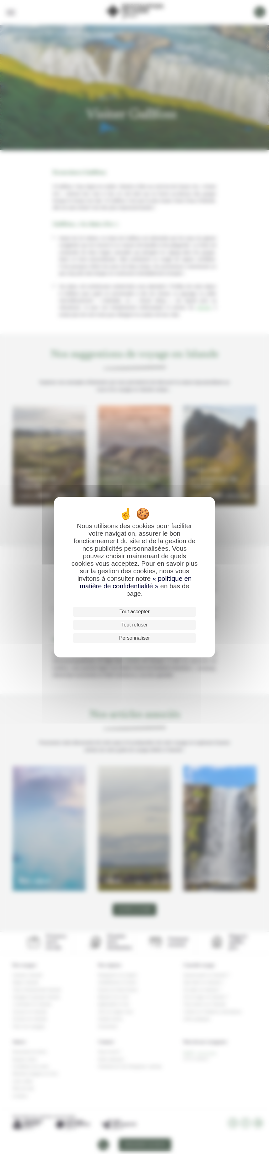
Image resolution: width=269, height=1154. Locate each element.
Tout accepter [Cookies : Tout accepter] (134, 611)
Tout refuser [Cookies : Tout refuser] (134, 624)
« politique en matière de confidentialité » (136, 582)
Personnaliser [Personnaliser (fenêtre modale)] (134, 638)
